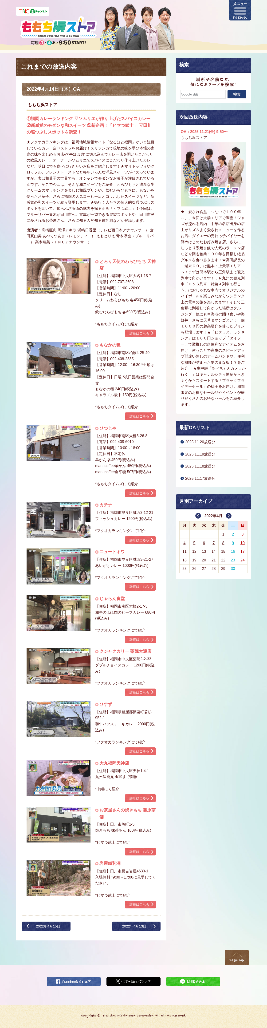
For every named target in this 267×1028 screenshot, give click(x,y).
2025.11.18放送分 (200, 466)
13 (204, 551)
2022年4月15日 (48, 926)
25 (184, 569)
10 (242, 543)
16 (233, 551)
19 (194, 560)
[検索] (203, 94)
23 (233, 560)
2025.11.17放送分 (200, 478)
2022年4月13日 (134, 926)
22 (223, 560)
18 (184, 560)
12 (194, 551)
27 (204, 569)
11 (184, 551)
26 (194, 569)
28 (214, 569)
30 (233, 569)
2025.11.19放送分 (200, 454)
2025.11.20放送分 (200, 442)
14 (214, 551)
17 (242, 551)
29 (223, 569)
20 (204, 560)
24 (242, 560)
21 (214, 560)
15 (223, 551)
